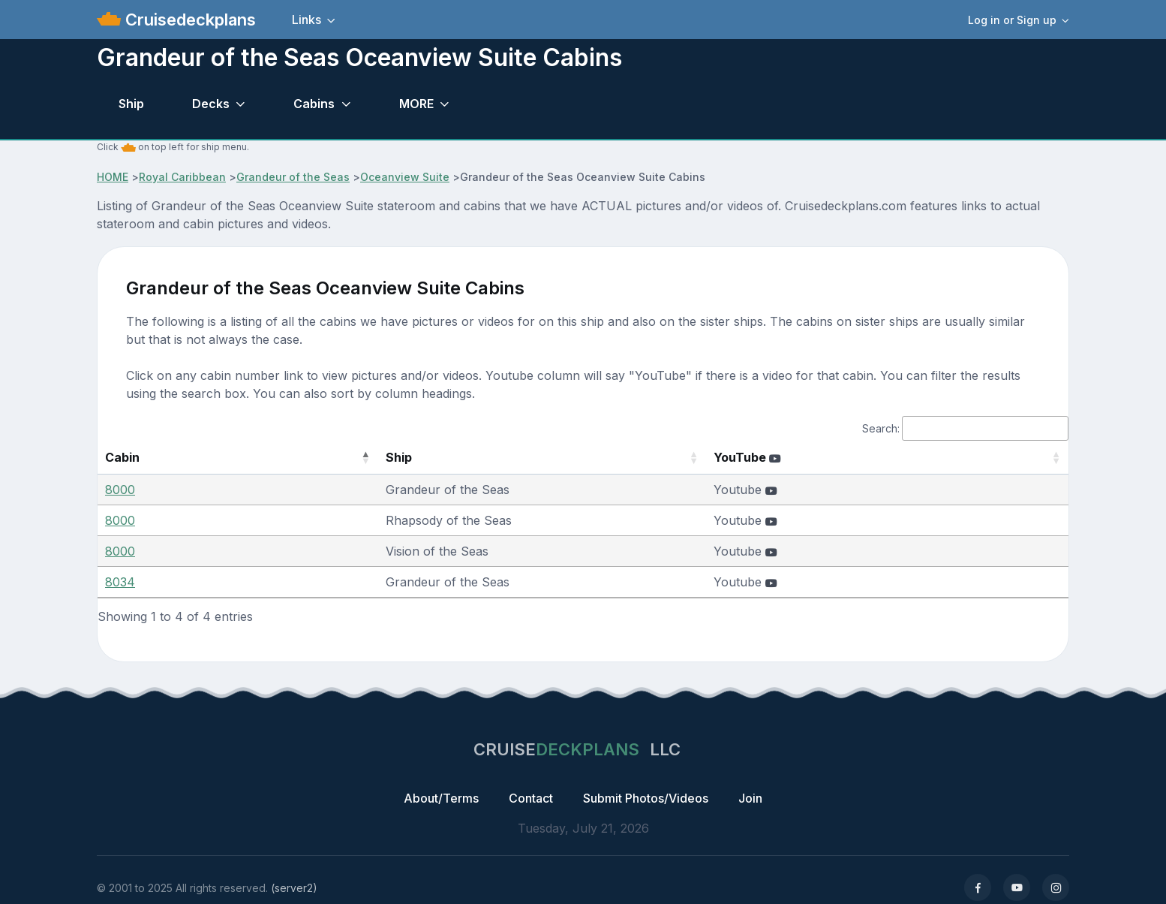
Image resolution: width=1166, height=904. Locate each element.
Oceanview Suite (404, 176)
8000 (120, 489)
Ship (131, 103)
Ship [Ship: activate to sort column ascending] (321, 457)
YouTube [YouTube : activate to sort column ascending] (798, 457)
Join (750, 798)
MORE (416, 103)
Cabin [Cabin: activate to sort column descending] (122, 457)
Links (306, 19)
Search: (965, 428)
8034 (120, 581)
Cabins (314, 103)
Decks (211, 103)
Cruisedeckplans (188, 19)
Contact (531, 798)
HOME (112, 176)
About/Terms (441, 798)
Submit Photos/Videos (645, 798)
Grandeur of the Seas (293, 176)
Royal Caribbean (182, 176)
